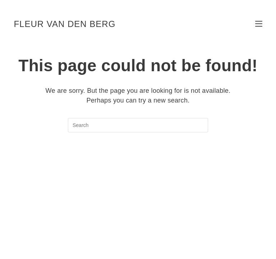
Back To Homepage (138, 161)
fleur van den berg (64, 24)
